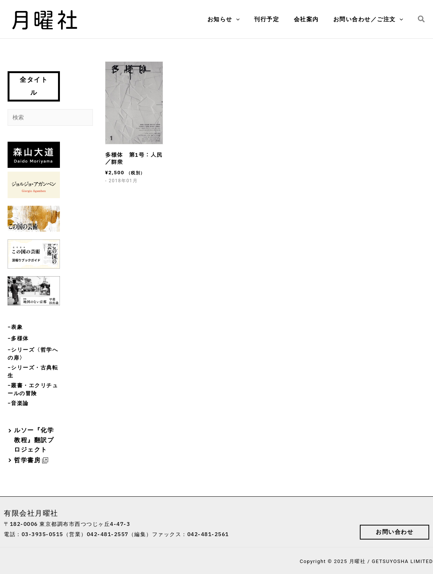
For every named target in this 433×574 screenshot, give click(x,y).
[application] (247, 19)
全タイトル (34, 86)
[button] (421, 19)
